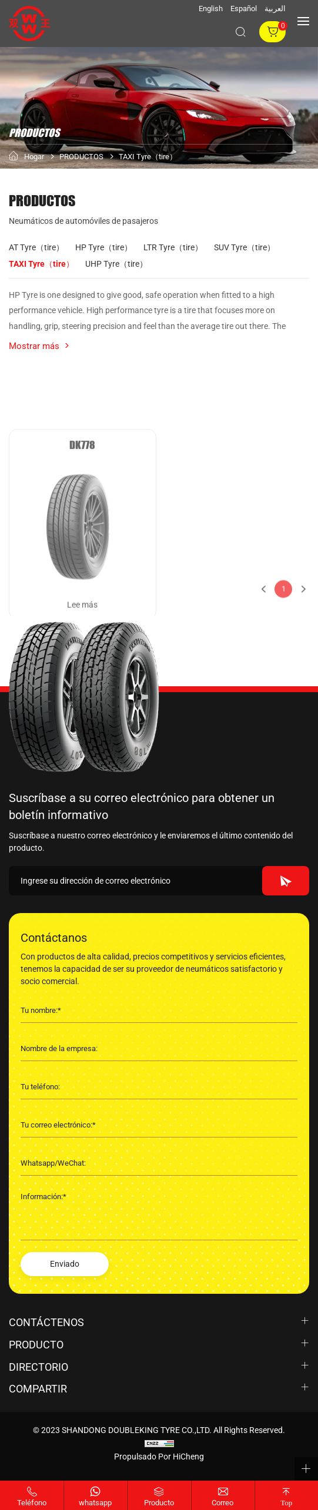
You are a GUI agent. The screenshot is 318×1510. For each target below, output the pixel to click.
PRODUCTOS (81, 156)
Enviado (64, 1264)
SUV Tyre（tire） (244, 247)
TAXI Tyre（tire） (148, 156)
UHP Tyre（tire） (116, 264)
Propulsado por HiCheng (159, 1456)
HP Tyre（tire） (103, 247)
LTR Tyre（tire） (173, 247)
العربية (275, 8)
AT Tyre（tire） (36, 247)
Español (243, 8)
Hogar (34, 156)
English (211, 8)
